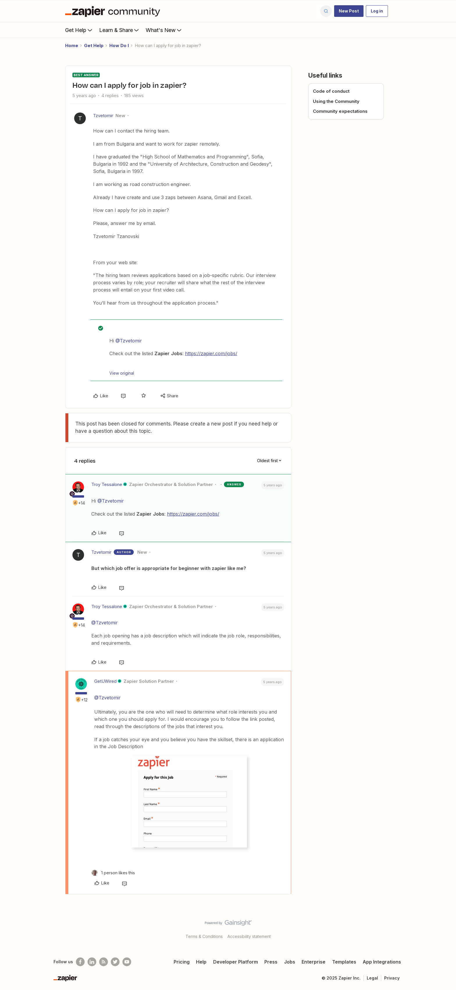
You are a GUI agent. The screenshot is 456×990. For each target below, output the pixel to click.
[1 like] (113, 873)
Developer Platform (235, 962)
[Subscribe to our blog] (103, 961)
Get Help (79, 29)
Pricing (182, 962)
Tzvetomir (103, 115)
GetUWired (105, 681)
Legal (372, 977)
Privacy (392, 977)
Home (71, 45)
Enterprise (313, 962)
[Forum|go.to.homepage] (114, 11)
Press (270, 962)
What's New (164, 29)
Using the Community (336, 101)
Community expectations (340, 111)
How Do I (119, 45)
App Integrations (382, 962)
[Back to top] (444, 928)
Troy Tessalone (106, 484)
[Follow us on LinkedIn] (92, 961)
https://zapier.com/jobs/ (211, 353)
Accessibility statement (249, 936)
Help (201, 962)
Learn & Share (119, 29)
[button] (349, 11)
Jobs (289, 962)
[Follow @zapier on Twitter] (115, 961)
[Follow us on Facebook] (80, 961)
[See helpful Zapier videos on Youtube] (126, 961)
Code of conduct (331, 91)
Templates (344, 962)
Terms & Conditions (204, 936)
